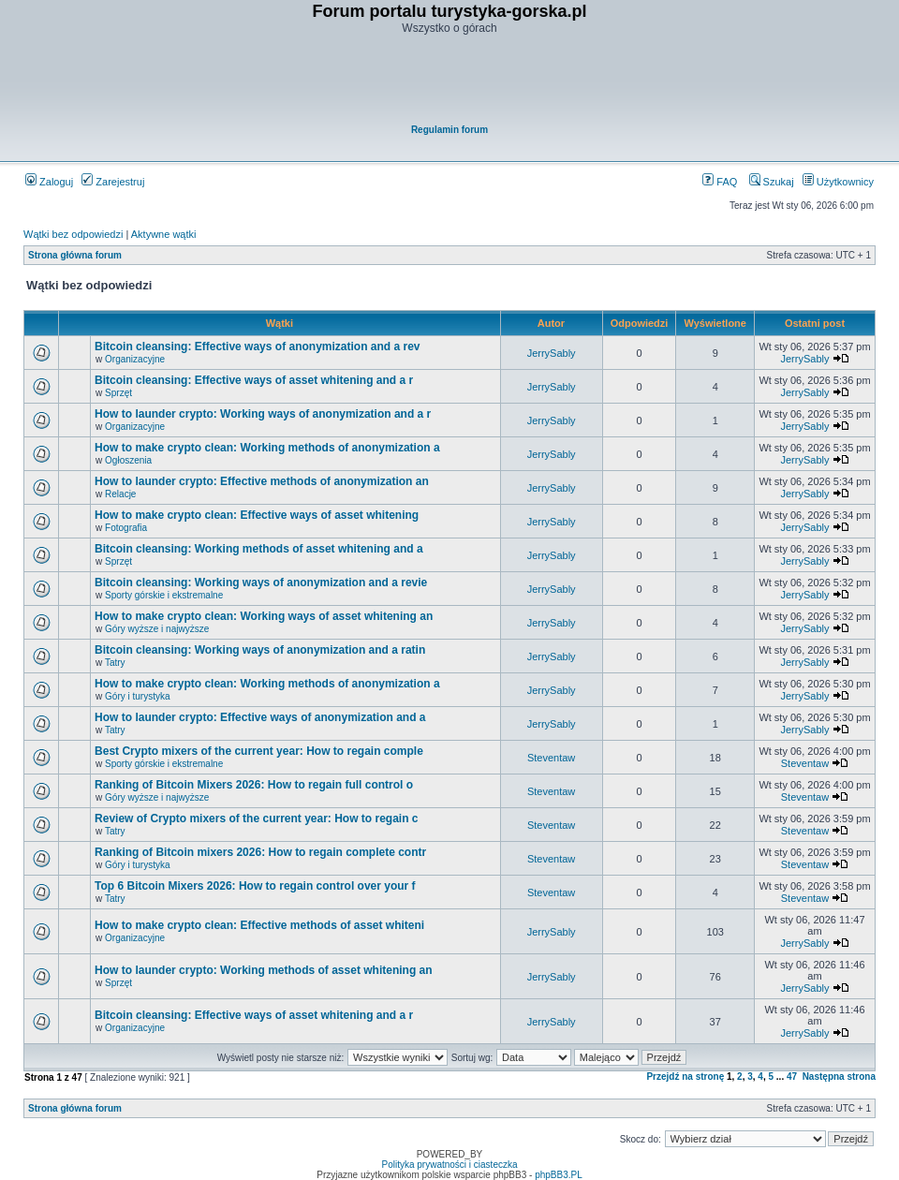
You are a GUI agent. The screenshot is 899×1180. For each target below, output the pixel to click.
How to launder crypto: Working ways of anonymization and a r (263, 413)
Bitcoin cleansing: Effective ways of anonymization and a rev (257, 346)
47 (792, 1076)
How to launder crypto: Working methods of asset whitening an (263, 970)
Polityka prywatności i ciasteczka (449, 1164)
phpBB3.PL (558, 1175)
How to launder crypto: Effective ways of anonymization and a (260, 717)
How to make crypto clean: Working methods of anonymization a (267, 447)
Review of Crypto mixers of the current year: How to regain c (256, 818)
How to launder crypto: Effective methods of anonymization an (262, 481)
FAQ (719, 181)
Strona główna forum (75, 255)
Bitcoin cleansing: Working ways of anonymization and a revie (261, 582)
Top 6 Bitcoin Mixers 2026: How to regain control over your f (255, 885)
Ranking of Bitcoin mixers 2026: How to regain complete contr (260, 852)
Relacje (120, 494)
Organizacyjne (135, 359)
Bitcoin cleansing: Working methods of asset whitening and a (258, 548)
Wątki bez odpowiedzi (73, 234)
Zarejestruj (112, 181)
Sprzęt (118, 393)
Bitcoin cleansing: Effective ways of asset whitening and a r (254, 380)
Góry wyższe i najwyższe (157, 629)
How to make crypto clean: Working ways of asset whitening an (264, 616)
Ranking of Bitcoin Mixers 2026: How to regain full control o (254, 784)
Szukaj (771, 181)
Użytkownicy (838, 181)
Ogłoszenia (128, 460)
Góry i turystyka (137, 696)
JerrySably (551, 353)
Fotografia (126, 528)
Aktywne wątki (164, 234)
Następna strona (839, 1076)
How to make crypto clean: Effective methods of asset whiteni (259, 925)
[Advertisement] (450, 80)
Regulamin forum (449, 130)
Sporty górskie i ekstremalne (164, 595)
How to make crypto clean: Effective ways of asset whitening (257, 515)
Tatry (115, 662)
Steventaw (551, 757)
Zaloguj (49, 181)
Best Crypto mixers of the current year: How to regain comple (259, 751)
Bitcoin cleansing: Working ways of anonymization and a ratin (260, 649)
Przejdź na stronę (685, 1076)
